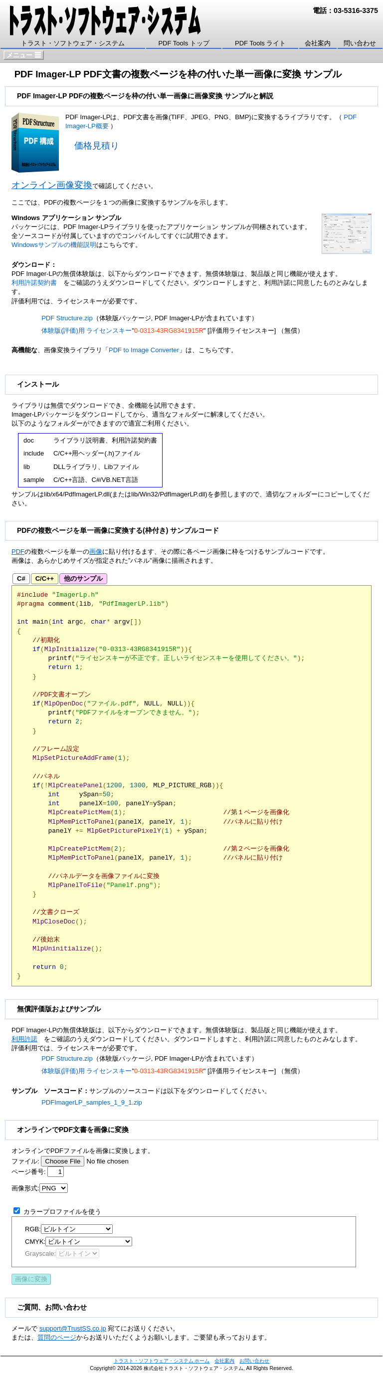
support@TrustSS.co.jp (72, 1328)
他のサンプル (83, 578)
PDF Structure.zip (67, 318)
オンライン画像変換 (51, 185)
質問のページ (56, 1337)
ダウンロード (89, 405)
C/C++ (44, 578)
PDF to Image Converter (144, 350)
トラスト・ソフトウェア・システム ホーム (162, 1361)
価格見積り (96, 146)
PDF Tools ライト (260, 43)
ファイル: (25, 1161)
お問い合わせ (254, 1361)
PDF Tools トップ (183, 43)
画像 (95, 551)
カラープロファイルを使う (62, 1211)
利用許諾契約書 (34, 282)
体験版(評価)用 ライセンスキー (86, 330)
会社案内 (318, 43)
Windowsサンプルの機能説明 (53, 244)
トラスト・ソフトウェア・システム (73, 43)
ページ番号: (28, 1171)
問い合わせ (360, 43)
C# (21, 578)
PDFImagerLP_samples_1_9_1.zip (91, 1102)
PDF (17, 551)
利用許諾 (24, 1039)
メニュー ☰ (23, 55)
